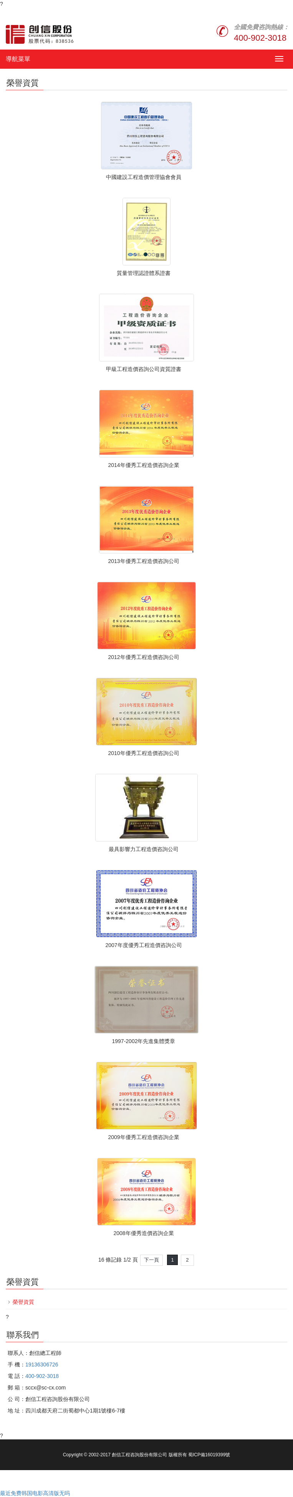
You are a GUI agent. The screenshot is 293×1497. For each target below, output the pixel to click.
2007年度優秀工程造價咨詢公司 (143, 945)
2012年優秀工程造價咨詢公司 (143, 657)
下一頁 (151, 1260)
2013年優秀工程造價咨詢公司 (143, 561)
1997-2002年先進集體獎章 (143, 1041)
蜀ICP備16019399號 (209, 1454)
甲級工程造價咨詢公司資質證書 (143, 369)
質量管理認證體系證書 (144, 273)
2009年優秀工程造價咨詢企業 (143, 1137)
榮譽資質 (23, 1302)
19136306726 (41, 1364)
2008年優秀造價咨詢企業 (143, 1233)
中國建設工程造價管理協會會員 (143, 177)
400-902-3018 (260, 38)
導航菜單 (18, 59)
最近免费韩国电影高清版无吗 (35, 1493)
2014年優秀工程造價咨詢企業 (143, 465)
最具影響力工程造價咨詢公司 (144, 849)
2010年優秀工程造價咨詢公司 (143, 753)
